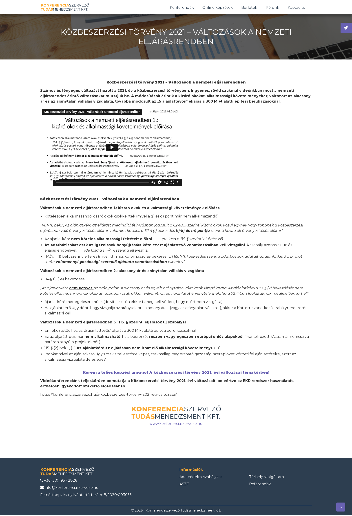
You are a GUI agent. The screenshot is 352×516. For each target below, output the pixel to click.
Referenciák (260, 485)
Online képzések (217, 8)
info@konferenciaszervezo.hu (69, 489)
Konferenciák (182, 8)
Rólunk (272, 8)
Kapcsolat (296, 8)
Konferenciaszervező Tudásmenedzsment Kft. (183, 511)
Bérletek (249, 8)
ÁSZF (184, 485)
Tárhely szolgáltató (266, 478)
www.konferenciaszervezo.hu (176, 425)
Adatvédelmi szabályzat (200, 478)
